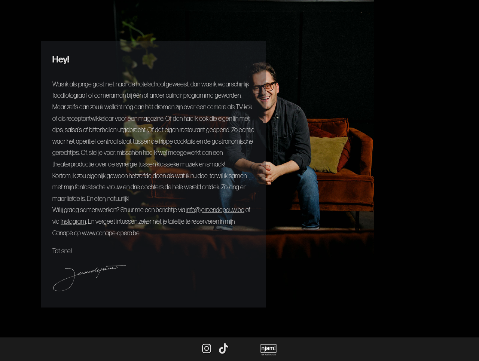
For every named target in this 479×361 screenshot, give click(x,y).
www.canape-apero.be (111, 233)
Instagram (73, 222)
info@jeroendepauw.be (215, 210)
